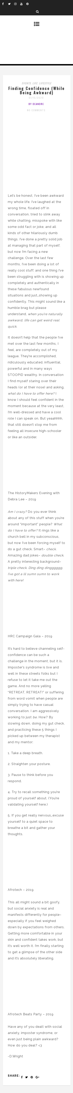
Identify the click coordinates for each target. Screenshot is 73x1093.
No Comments (36, 110)
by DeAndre (36, 104)
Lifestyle (45, 83)
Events (26, 83)
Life (35, 83)
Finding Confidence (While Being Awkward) (36, 90)
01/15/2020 (36, 97)
